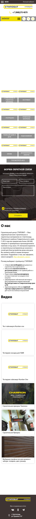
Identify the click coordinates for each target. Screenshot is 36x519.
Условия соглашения (20, 208)
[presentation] (18, 201)
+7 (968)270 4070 (19, 12)
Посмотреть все (18, 160)
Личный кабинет (28, 2)
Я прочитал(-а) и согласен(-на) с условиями (14, 209)
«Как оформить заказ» (21, 257)
